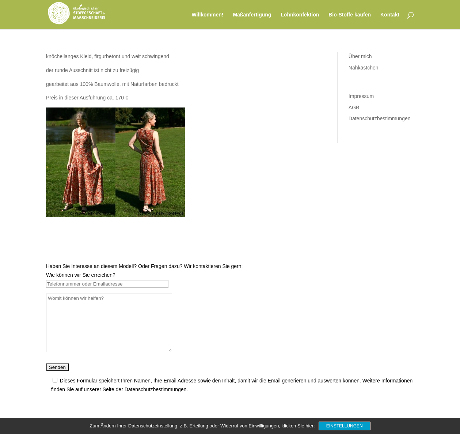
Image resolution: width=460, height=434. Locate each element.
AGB (354, 107)
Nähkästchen (364, 68)
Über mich (360, 56)
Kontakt (389, 15)
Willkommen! (208, 15)
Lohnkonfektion (300, 15)
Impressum (361, 96)
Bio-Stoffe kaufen (349, 15)
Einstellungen (344, 426)
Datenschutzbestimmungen (380, 118)
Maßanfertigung (252, 15)
